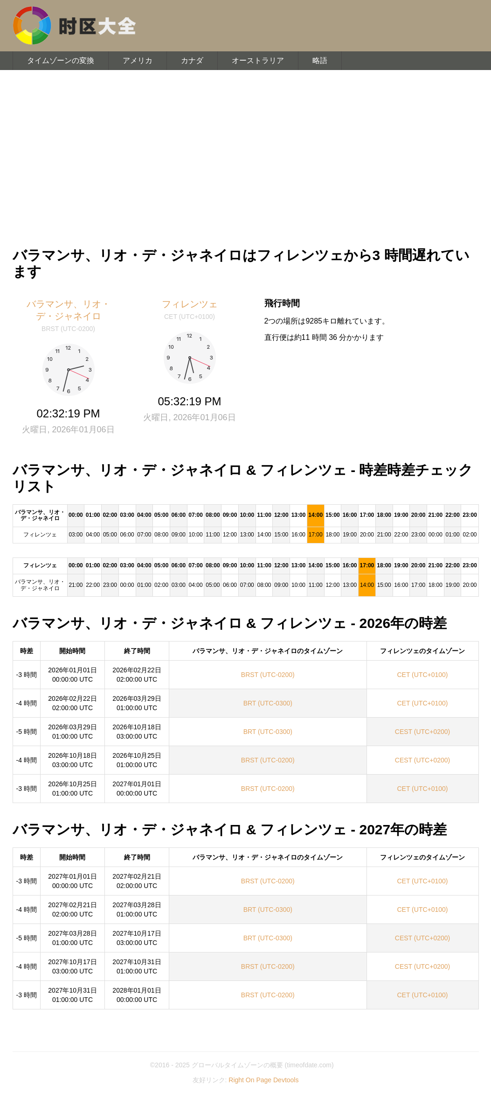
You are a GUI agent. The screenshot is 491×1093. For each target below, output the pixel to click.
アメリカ (137, 60)
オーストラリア (258, 60)
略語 (319, 60)
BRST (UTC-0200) (268, 674)
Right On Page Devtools (263, 1080)
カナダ (192, 60)
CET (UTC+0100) (422, 674)
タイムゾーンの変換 (60, 60)
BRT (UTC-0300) (267, 703)
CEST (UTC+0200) (422, 731)
